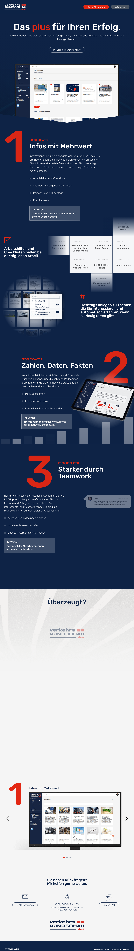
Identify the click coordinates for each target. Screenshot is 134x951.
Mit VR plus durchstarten (67, 49)
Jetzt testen (118, 7)
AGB (105, 950)
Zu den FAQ (109, 905)
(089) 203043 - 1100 (67, 904)
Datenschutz (114, 950)
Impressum (96, 950)
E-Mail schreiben (25, 905)
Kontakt (126, 950)
